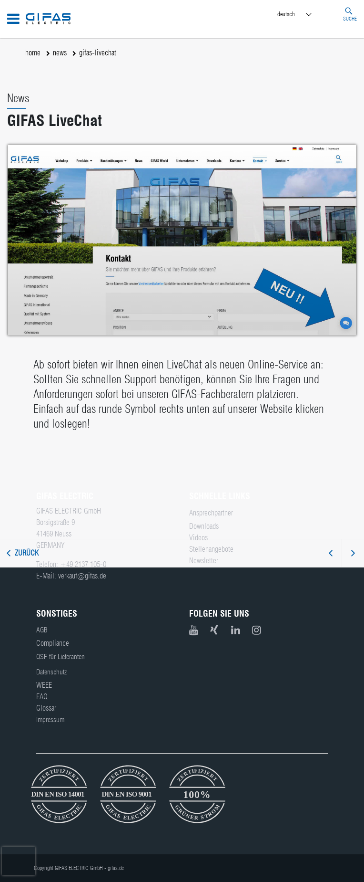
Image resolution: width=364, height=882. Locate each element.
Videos (198, 537)
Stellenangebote (211, 549)
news (60, 52)
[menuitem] (303, 14)
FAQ (42, 696)
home (32, 52)
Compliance (52, 643)
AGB (42, 630)
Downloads (204, 526)
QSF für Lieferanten (60, 656)
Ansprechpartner (211, 512)
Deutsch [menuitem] (286, 14)
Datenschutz (51, 672)
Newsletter (203, 560)
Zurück (27, 552)
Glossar (46, 708)
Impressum (50, 719)
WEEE (44, 685)
